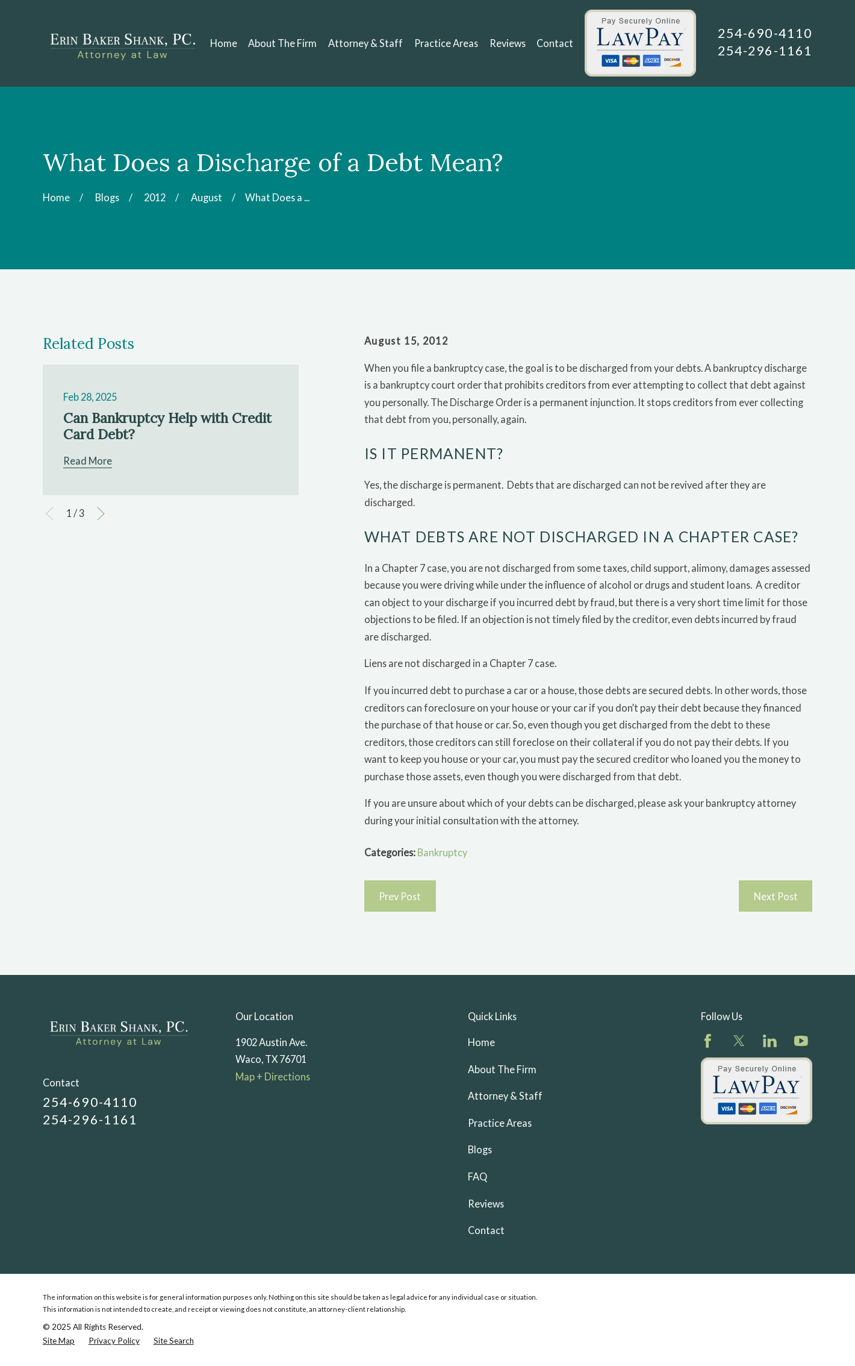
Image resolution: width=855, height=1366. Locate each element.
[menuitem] (59, 1341)
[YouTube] (801, 1041)
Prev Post (400, 896)
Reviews (486, 1203)
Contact (486, 1230)
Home (481, 1042)
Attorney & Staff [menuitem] (365, 43)
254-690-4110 (765, 33)
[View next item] (101, 514)
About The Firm (502, 1069)
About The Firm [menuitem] (282, 43)
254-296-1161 (765, 50)
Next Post (776, 896)
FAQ (477, 1176)
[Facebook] (708, 1041)
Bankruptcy (442, 852)
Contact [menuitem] (554, 43)
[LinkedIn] (770, 1041)
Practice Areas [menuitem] (446, 43)
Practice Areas (500, 1123)
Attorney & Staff (505, 1095)
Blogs (480, 1149)
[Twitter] (739, 1041)
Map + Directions (272, 1076)
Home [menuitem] (223, 43)
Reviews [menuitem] (508, 43)
